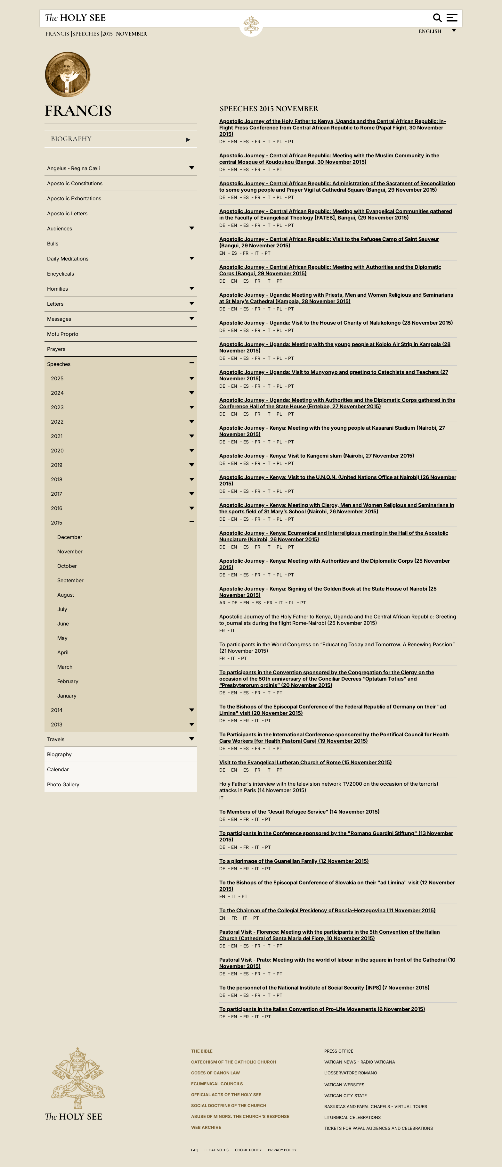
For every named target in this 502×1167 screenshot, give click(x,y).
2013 (56, 724)
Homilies (57, 289)
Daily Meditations (67, 258)
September (70, 580)
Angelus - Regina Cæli (73, 168)
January (67, 695)
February (67, 681)
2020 (57, 450)
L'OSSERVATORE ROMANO (350, 1072)
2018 (56, 479)
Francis (57, 33)
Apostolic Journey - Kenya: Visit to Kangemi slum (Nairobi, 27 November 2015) (316, 455)
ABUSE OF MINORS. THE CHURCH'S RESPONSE (240, 1116)
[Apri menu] (451, 17)
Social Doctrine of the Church (228, 1105)
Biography (120, 139)
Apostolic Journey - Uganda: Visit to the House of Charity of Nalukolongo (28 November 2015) (336, 322)
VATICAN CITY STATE (345, 1095)
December (69, 537)
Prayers (56, 349)
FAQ (194, 1150)
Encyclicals (60, 273)
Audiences (59, 228)
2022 (57, 421)
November (70, 551)
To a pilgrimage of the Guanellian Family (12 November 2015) (294, 861)
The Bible (202, 1051)
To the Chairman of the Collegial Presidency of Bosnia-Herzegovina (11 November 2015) (327, 910)
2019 (56, 465)
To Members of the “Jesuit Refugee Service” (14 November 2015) (299, 811)
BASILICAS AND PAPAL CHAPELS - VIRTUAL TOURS (375, 1106)
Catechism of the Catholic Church (233, 1061)
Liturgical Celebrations (352, 1117)
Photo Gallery (63, 784)
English (433, 33)
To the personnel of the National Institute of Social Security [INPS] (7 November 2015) (324, 987)
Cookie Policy (248, 1150)
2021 (56, 436)
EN (234, 141)
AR (222, 602)
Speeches (86, 33)
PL (279, 141)
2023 (57, 407)
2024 (57, 393)
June (63, 623)
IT (268, 141)
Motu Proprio (62, 334)
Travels (55, 739)
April (63, 652)
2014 (56, 710)
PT (291, 141)
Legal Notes (217, 1150)
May (62, 638)
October (67, 566)
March (64, 667)
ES (246, 141)
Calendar (58, 769)
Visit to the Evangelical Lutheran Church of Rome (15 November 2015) (305, 762)
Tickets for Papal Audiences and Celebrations (378, 1128)
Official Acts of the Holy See (226, 1094)
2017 (56, 494)
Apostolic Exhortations (74, 198)
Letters (55, 304)
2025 (57, 378)
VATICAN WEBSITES (344, 1084)
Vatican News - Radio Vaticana (359, 1061)
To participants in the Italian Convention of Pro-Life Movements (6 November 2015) (322, 1009)
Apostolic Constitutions (74, 183)
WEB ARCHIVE (206, 1127)
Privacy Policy (282, 1150)
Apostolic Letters (67, 213)
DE (222, 141)
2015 (108, 33)
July (62, 609)
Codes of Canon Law (215, 1072)
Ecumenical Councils (217, 1083)
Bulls (52, 243)
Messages (59, 319)
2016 (56, 508)
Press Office (338, 1051)
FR (257, 141)
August (65, 595)
